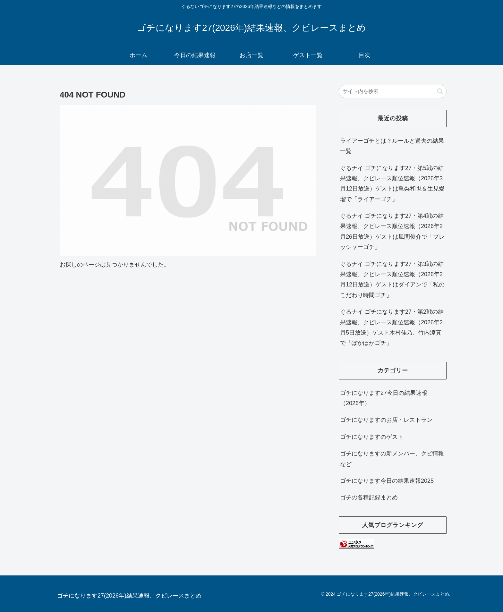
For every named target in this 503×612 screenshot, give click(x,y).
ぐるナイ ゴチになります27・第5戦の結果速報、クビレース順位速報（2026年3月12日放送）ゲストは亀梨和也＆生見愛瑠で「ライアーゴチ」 (392, 183)
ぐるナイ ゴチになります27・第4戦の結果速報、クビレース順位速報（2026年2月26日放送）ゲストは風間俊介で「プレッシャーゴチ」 (392, 231)
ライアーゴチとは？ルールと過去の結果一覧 (392, 146)
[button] (440, 91)
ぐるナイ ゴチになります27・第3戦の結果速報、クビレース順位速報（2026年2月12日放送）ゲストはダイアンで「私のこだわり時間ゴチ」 (392, 279)
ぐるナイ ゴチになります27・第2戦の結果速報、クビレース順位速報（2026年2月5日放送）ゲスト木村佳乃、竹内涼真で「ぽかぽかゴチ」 (392, 327)
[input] (393, 91)
